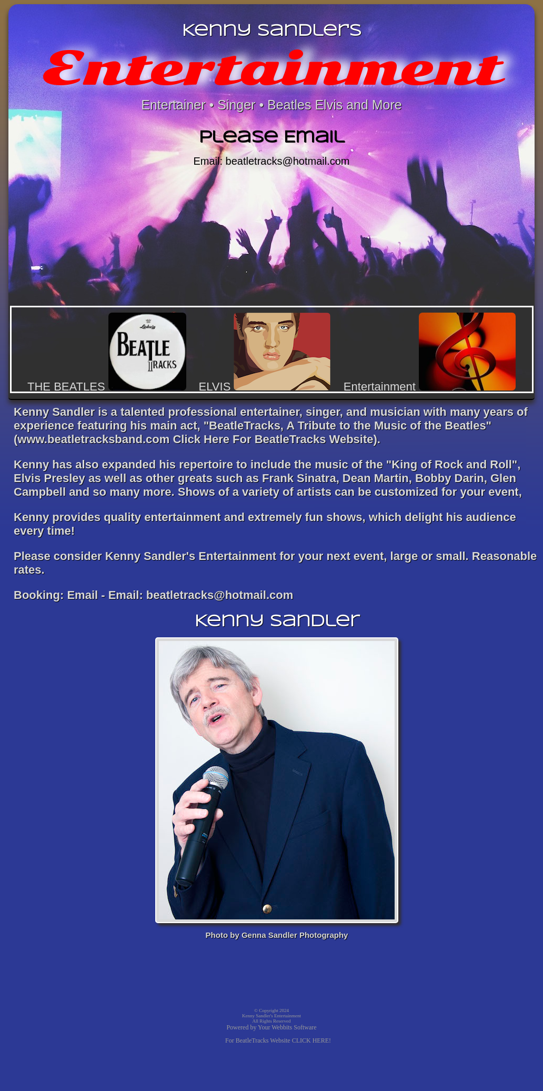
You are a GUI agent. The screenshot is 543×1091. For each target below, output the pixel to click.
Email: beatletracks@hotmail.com (271, 161)
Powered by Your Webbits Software (271, 1027)
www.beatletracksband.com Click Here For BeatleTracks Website (195, 439)
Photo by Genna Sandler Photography (277, 934)
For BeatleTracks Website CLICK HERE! (278, 1040)
